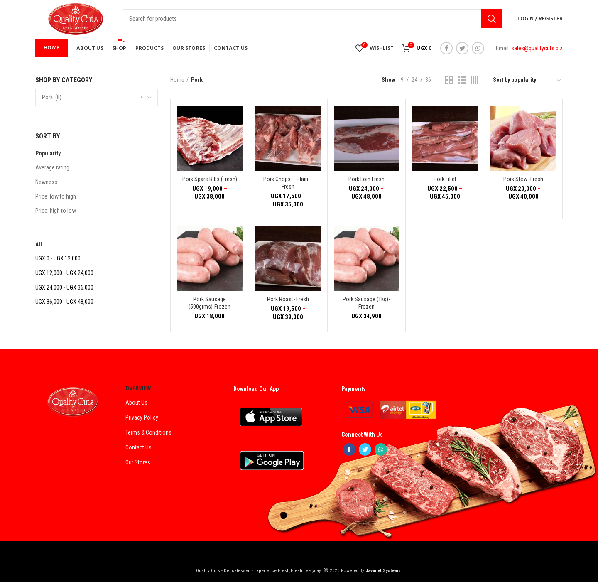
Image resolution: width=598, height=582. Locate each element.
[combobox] (96, 97)
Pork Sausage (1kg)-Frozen (366, 303)
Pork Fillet (445, 179)
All (38, 244)
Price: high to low (55, 210)
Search (491, 18)
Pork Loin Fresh (366, 179)
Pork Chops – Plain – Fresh (288, 183)
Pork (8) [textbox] (51, 97)
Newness (46, 182)
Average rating (52, 167)
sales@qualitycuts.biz (537, 48)
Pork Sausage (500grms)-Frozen (209, 303)
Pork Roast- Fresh (288, 299)
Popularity (48, 153)
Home (177, 79)
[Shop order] (527, 81)
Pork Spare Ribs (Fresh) (209, 179)
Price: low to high (55, 196)
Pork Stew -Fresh (523, 179)
